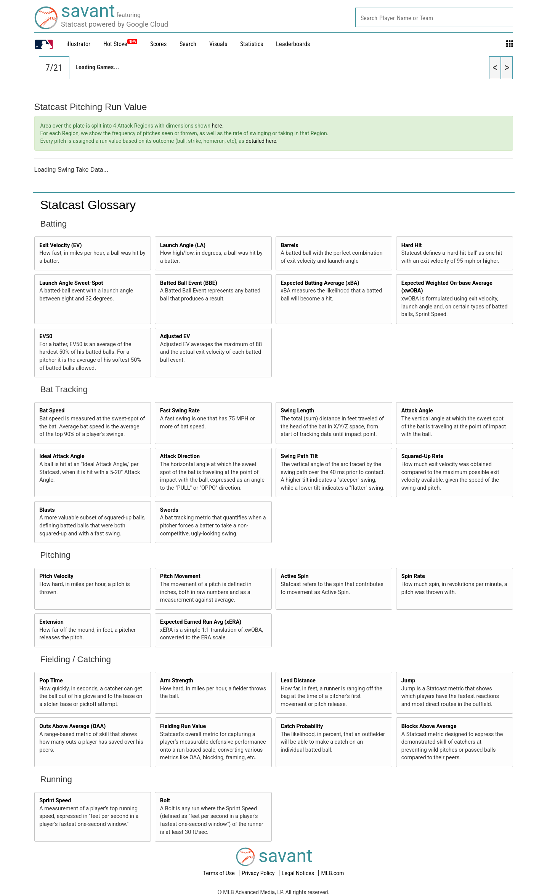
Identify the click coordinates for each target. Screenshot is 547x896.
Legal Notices (299, 873)
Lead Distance (298, 680)
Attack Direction (180, 456)
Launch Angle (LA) (182, 245)
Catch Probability (302, 726)
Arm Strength (176, 680)
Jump (408, 680)
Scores (158, 44)
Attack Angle (417, 410)
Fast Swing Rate (180, 410)
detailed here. (261, 141)
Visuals (218, 44)
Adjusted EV (175, 336)
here (217, 126)
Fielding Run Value (183, 726)
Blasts (47, 510)
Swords (169, 510)
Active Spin (294, 576)
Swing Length (297, 410)
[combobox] (434, 17)
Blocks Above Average (429, 726)
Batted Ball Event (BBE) (188, 283)
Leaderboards (293, 44)
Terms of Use (219, 873)
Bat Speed (51, 410)
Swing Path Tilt (299, 456)
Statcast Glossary (88, 205)
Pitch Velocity (56, 576)
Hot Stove (115, 44)
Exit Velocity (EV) (60, 245)
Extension (51, 622)
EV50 (45, 336)
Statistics (251, 44)
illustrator (78, 44)
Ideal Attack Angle (61, 456)
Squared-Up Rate (422, 456)
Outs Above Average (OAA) (72, 726)
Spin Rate (413, 576)
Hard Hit (411, 245)
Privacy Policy (259, 873)
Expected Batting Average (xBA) (320, 283)
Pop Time (51, 680)
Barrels (289, 245)
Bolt (165, 800)
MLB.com (332, 873)
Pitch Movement (180, 576)
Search (188, 44)
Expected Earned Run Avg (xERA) (200, 622)
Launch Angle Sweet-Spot (71, 283)
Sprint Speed (55, 800)
